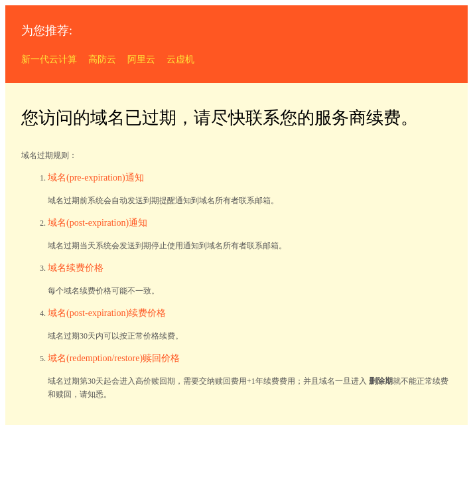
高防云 (102, 59)
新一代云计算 (49, 59)
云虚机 (180, 59)
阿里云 (141, 59)
